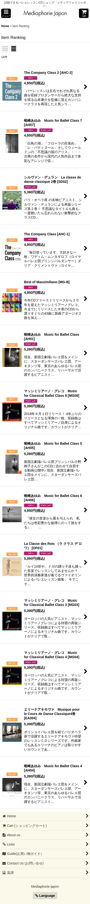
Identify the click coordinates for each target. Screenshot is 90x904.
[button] (6, 13)
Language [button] (45, 896)
